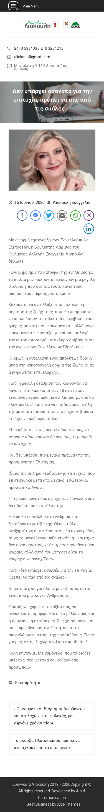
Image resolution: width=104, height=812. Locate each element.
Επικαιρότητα (27, 682)
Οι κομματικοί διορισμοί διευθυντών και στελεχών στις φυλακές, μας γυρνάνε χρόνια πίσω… (49, 716)
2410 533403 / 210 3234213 (39, 48)
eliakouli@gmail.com (32, 57)
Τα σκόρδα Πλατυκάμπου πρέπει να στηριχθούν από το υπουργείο (47, 744)
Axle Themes (68, 804)
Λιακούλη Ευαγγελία (71, 202)
